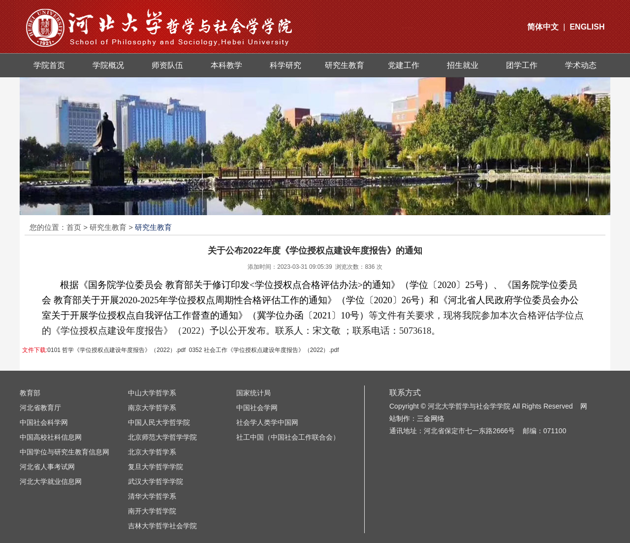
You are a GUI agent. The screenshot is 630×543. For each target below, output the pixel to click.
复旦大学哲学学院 (155, 467)
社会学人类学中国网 (267, 422)
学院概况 (108, 65)
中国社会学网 (257, 408)
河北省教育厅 (40, 408)
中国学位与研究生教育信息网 (64, 452)
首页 (73, 227)
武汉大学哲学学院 (155, 481)
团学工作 (521, 65)
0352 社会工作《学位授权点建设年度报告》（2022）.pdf (264, 350)
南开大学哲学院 (152, 511)
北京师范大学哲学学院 (162, 437)
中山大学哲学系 (152, 393)
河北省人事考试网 (47, 467)
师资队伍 (167, 65)
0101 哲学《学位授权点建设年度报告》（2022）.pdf (116, 350)
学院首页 (49, 65)
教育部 (30, 393)
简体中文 (543, 27)
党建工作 (403, 65)
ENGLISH (586, 27)
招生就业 (462, 65)
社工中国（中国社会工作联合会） (288, 437)
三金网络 (430, 418)
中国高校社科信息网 (51, 437)
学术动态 (581, 65)
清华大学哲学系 (152, 496)
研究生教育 (344, 65)
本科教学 (226, 65)
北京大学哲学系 (152, 452)
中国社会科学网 (44, 422)
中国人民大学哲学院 (159, 422)
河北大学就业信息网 (51, 481)
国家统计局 (253, 393)
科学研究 (285, 65)
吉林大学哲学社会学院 (162, 526)
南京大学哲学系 (152, 408)
